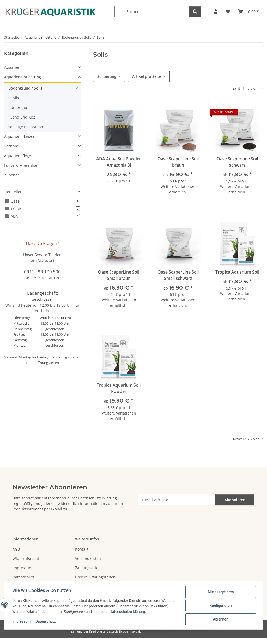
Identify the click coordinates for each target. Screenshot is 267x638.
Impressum (22, 622)
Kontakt (81, 549)
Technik (11, 146)
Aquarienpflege (17, 155)
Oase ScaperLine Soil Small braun (118, 275)
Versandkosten (88, 558)
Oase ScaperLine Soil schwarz (237, 162)
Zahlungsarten (88, 567)
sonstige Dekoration (25, 126)
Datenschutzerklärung (140, 612)
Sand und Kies (23, 117)
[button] (216, 12)
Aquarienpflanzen (19, 136)
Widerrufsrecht (26, 558)
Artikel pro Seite (146, 76)
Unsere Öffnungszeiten (95, 577)
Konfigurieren (220, 606)
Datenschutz (46, 622)
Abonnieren (234, 499)
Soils (14, 97)
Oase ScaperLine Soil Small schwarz (178, 275)
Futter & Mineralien (21, 165)
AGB (16, 549)
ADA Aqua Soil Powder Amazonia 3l (118, 162)
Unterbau (18, 107)
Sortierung (106, 76)
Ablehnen (220, 619)
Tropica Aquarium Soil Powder (119, 388)
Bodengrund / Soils (25, 88)
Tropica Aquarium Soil (237, 272)
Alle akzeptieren (220, 592)
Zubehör (11, 175)
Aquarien (12, 67)
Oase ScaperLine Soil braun (178, 162)
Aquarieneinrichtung (22, 76)
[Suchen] (151, 11)
